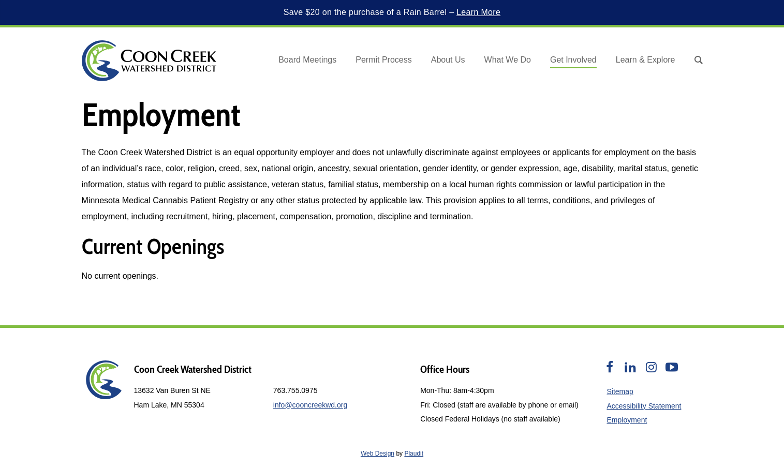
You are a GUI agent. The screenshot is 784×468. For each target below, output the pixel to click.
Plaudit (413, 453)
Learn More (478, 12)
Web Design (377, 453)
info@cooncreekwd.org (310, 405)
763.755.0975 (295, 390)
